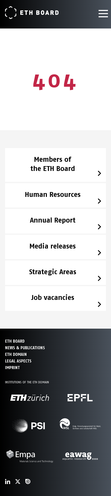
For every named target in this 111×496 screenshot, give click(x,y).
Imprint (12, 367)
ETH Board (15, 341)
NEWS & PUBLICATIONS (25, 347)
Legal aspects (18, 361)
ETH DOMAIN (16, 354)
